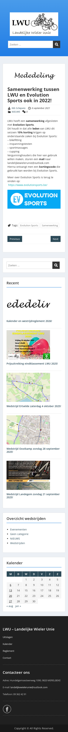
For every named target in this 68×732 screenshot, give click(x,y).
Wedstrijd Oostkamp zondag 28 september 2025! (33, 450)
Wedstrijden (17, 543)
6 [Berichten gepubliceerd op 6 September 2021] (10, 585)
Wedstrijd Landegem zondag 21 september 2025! (33, 495)
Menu (6, 9)
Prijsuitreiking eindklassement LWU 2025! (32, 363)
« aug (10, 606)
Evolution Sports (29, 225)
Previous (15, 239)
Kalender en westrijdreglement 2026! (29, 321)
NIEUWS (16, 111)
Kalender (7, 644)
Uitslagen (8, 637)
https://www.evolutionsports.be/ (27, 185)
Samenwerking (50, 225)
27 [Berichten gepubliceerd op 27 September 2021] (10, 601)
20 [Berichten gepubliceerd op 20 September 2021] (10, 596)
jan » (18, 606)
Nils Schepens (19, 108)
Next (55, 239)
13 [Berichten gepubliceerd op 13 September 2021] (10, 590)
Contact (7, 657)
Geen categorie (19, 534)
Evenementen (18, 529)
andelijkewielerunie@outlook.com (29, 687)
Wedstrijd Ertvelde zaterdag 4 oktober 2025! (34, 406)
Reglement (8, 651)
